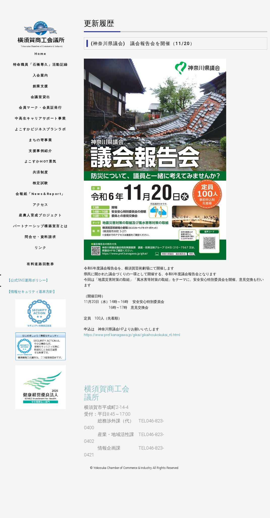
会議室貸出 (40, 97)
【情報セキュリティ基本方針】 (28, 292)
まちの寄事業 (40, 140)
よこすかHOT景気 (40, 161)
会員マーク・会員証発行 (40, 107)
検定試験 (40, 183)
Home (41, 54)
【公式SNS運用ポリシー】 (24, 280)
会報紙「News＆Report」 (40, 194)
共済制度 (40, 172)
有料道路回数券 (40, 264)
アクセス (40, 205)
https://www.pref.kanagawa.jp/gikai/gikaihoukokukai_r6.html (132, 335)
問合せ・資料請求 (40, 237)
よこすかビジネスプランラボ (40, 129)
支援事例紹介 (40, 151)
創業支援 (40, 86)
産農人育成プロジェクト (40, 215)
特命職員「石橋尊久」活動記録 (40, 64)
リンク (40, 248)
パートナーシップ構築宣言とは (40, 226)
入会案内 (40, 75)
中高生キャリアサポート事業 (40, 118)
